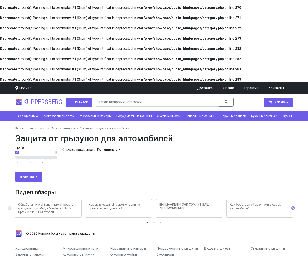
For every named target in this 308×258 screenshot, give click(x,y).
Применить (29, 176)
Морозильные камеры (95, 116)
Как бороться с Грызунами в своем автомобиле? (255, 206)
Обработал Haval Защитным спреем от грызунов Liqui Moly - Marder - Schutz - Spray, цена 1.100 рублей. (46, 208)
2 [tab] (154, 222)
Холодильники (28, 116)
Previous (9, 208)
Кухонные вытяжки (264, 116)
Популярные (107, 150)
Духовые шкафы (169, 116)
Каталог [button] (79, 102)
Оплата (228, 88)
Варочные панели (233, 116)
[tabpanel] (48, 208)
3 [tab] (160, 222)
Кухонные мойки (123, 254)
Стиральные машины (201, 116)
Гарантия (251, 88)
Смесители (165, 254)
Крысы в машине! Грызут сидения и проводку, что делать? (114, 206)
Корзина (278, 102)
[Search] (157, 102)
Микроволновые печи (59, 116)
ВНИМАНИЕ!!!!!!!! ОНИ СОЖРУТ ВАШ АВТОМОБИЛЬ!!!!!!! (184, 206)
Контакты (276, 88)
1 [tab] (147, 222)
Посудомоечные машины (134, 116)
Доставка (205, 88)
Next (293, 208)
